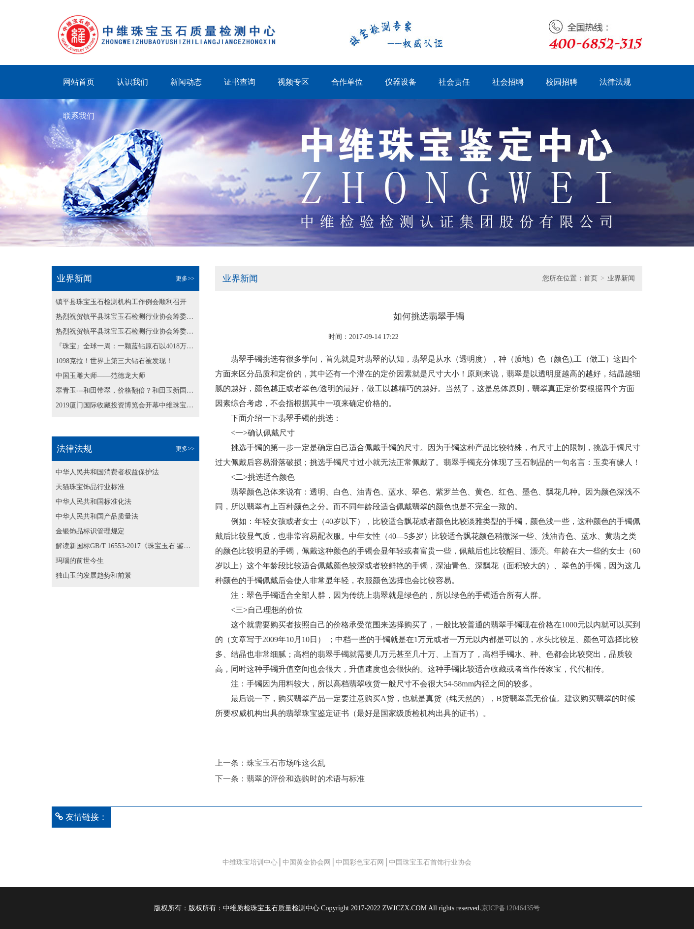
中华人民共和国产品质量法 (97, 516)
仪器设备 (400, 82)
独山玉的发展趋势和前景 (93, 575)
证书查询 (239, 82)
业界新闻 (621, 278)
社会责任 (454, 82)
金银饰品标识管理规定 (90, 531)
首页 (591, 278)
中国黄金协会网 (307, 862)
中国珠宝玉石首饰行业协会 (430, 862)
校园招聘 (561, 82)
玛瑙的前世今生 (80, 560)
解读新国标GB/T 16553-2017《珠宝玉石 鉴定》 (125, 546)
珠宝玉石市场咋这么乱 (286, 763)
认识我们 (132, 82)
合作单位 (347, 82)
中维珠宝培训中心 (250, 862)
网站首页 (79, 82)
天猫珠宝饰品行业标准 (90, 487)
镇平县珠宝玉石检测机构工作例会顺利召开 (121, 302)
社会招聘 (508, 82)
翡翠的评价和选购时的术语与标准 (306, 778)
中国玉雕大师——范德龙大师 (100, 375)
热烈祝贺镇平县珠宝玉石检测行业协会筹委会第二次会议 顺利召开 (125, 316)
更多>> (185, 278)
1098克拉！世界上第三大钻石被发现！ (114, 361)
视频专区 (293, 82)
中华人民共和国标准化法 (93, 501)
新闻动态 (186, 82)
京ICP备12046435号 (510, 908)
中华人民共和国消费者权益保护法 (107, 472)
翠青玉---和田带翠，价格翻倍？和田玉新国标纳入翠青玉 (125, 390)
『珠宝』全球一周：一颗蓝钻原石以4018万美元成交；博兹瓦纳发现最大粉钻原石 (125, 346)
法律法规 (615, 82)
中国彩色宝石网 (360, 862)
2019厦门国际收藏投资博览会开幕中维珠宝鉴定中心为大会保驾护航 (125, 405)
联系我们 (79, 116)
